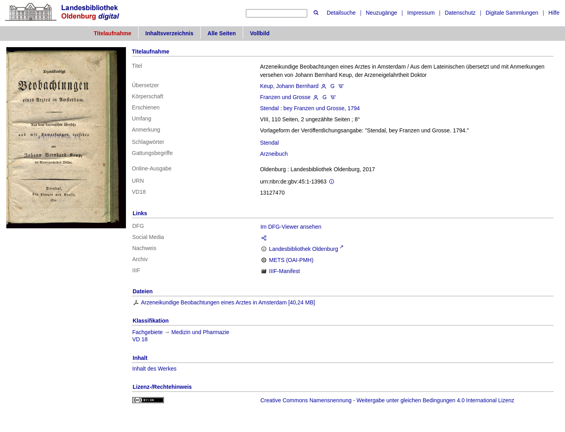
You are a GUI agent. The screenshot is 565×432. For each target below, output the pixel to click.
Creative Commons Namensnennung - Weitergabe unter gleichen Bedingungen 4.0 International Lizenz (387, 400)
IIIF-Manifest (284, 271)
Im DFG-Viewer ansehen (291, 227)
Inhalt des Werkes (154, 368)
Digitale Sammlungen (511, 13)
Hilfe (553, 13)
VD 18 (140, 339)
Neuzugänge (381, 13)
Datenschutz (460, 13)
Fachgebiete (147, 332)
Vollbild (260, 33)
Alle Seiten (221, 33)
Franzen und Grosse (285, 97)
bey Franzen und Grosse (313, 108)
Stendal (269, 108)
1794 (354, 108)
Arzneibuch (274, 154)
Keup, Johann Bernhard (289, 86)
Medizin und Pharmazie (200, 332)
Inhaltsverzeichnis (169, 33)
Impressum (421, 13)
